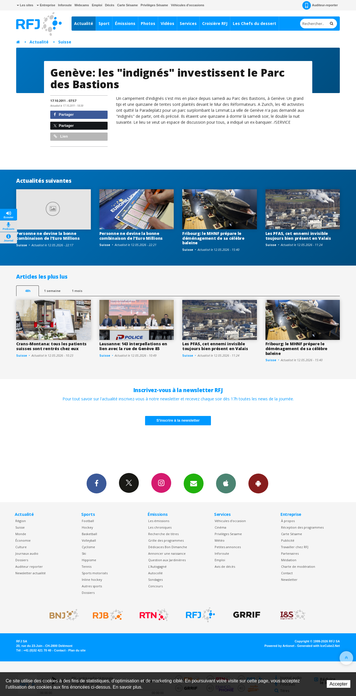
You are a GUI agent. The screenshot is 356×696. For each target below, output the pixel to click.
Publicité (287, 540)
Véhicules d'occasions (187, 5)
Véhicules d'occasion (230, 521)
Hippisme (89, 560)
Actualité (83, 23)
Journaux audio (26, 553)
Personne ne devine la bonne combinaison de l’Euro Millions (48, 236)
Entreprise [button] (46, 5)
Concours (155, 586)
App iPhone (226, 483)
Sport (104, 23)
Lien (61, 136)
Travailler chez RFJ (294, 547)
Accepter (338, 684)
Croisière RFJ (214, 23)
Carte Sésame (127, 5)
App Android (258, 483)
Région (20, 521)
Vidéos (167, 23)
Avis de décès (225, 566)
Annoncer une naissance (167, 553)
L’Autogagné (157, 566)
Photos (148, 23)
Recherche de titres (163, 534)
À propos (288, 521)
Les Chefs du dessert (254, 23)
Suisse (64, 42)
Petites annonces (228, 547)
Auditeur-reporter (320, 5)
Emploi (97, 5)
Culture (21, 547)
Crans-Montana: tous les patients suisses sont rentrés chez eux (51, 346)
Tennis (86, 566)
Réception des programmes (302, 527)
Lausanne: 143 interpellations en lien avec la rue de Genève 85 (133, 346)
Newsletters (194, 483)
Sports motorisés (95, 573)
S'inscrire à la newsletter (178, 420)
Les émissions (158, 521)
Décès (109, 5)
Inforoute (65, 5)
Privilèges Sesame (228, 534)
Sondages (155, 579)
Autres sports (92, 586)
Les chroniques (159, 527)
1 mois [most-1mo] (77, 291)
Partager (64, 114)
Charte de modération (298, 566)
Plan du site (76, 650)
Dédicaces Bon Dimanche (167, 547)
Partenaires (290, 553)
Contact (287, 573)
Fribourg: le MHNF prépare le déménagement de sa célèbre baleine (213, 238)
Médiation (288, 560)
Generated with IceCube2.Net (318, 645)
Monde (20, 534)
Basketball (89, 534)
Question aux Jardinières (167, 560)
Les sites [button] (25, 5)
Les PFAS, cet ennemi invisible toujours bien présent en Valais (298, 236)
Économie (23, 540)
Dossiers (21, 560)
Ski (84, 553)
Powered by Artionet (279, 645)
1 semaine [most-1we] (52, 291)
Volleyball (89, 540)
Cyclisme (88, 547)
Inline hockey (92, 579)
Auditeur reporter (29, 566)
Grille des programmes (166, 540)
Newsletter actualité (30, 573)
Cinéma (220, 527)
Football (88, 521)
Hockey (87, 527)
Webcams (81, 5)
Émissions (125, 23)
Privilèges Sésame (154, 5)
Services (188, 23)
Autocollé (155, 573)
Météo (220, 540)
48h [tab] (27, 291)
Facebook (96, 483)
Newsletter (289, 579)
